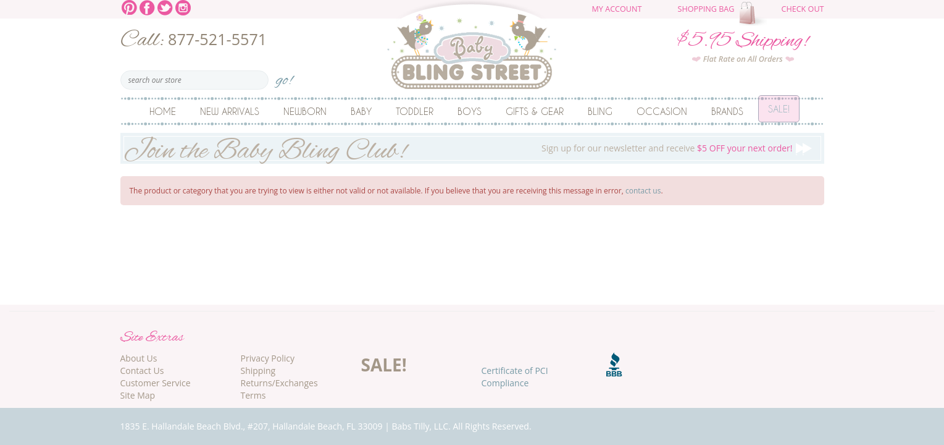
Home (162, 111)
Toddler (414, 111)
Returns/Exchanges (279, 383)
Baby (361, 111)
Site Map (138, 395)
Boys (469, 111)
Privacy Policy (267, 358)
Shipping (258, 370)
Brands (727, 111)
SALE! (384, 364)
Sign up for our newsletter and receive (472, 148)
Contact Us (142, 370)
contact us (643, 190)
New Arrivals (229, 111)
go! (284, 76)
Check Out (802, 9)
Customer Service (155, 383)
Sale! (779, 111)
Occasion (662, 111)
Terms (253, 395)
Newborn (305, 111)
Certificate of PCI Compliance (515, 377)
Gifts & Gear (535, 111)
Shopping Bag (706, 9)
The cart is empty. (754, 13)
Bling (600, 111)
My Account (617, 9)
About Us (138, 358)
